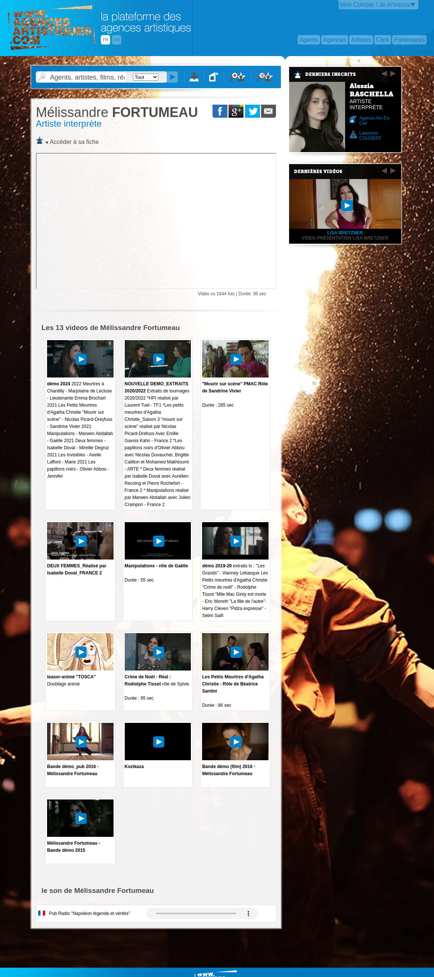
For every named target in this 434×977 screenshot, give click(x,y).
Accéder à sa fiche (74, 142)
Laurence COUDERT (370, 135)
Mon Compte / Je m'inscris (375, 4)
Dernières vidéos (318, 171)
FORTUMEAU (117, 112)
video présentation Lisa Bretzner (345, 238)
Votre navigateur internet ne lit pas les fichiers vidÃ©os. (202, 913)
